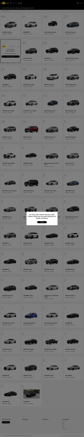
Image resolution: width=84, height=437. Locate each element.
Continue (42, 222)
